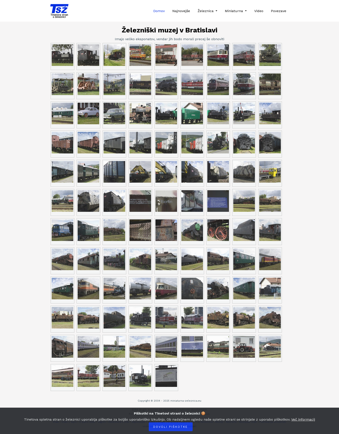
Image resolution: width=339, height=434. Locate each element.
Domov (159, 11)
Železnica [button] (206, 11)
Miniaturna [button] (234, 11)
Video (258, 11)
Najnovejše (181, 11)
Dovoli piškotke (170, 426)
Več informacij (303, 419)
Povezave (278, 11)
